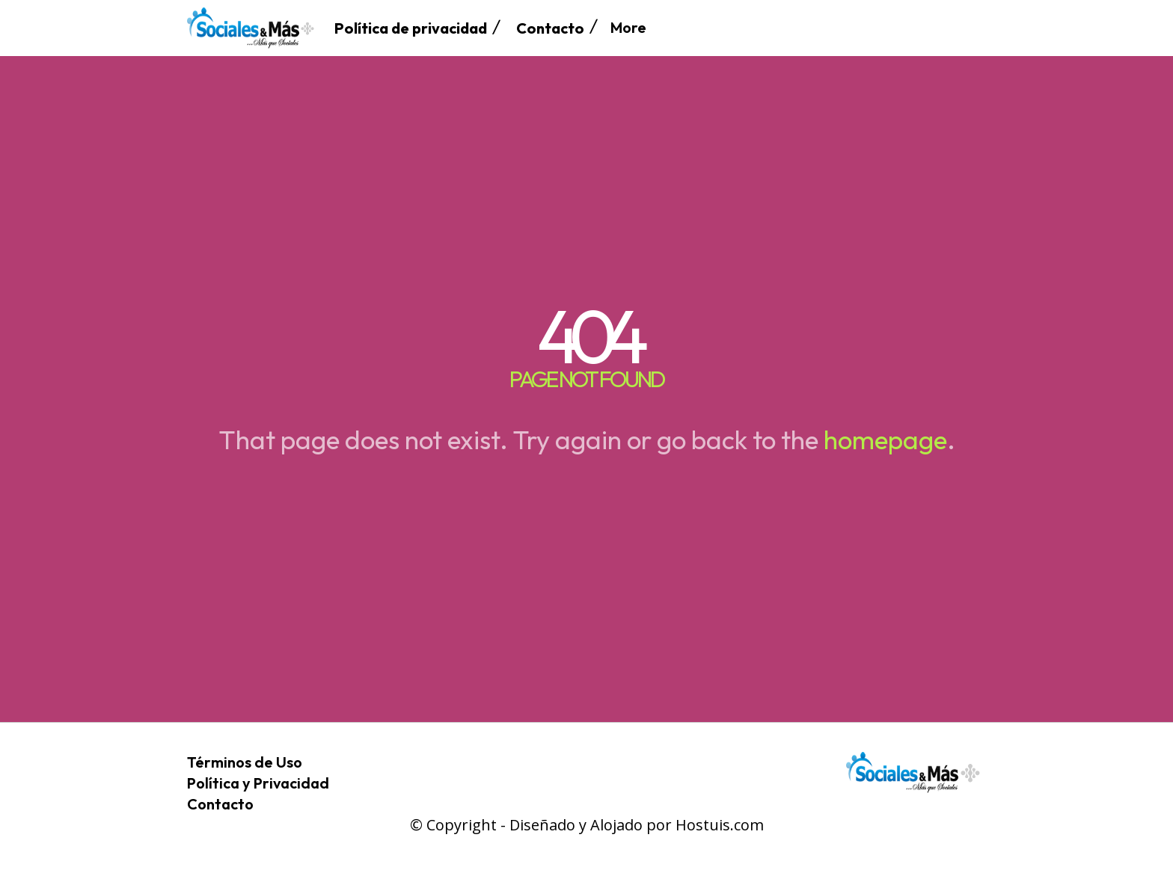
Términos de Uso (244, 762)
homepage (885, 439)
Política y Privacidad (258, 783)
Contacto (220, 804)
